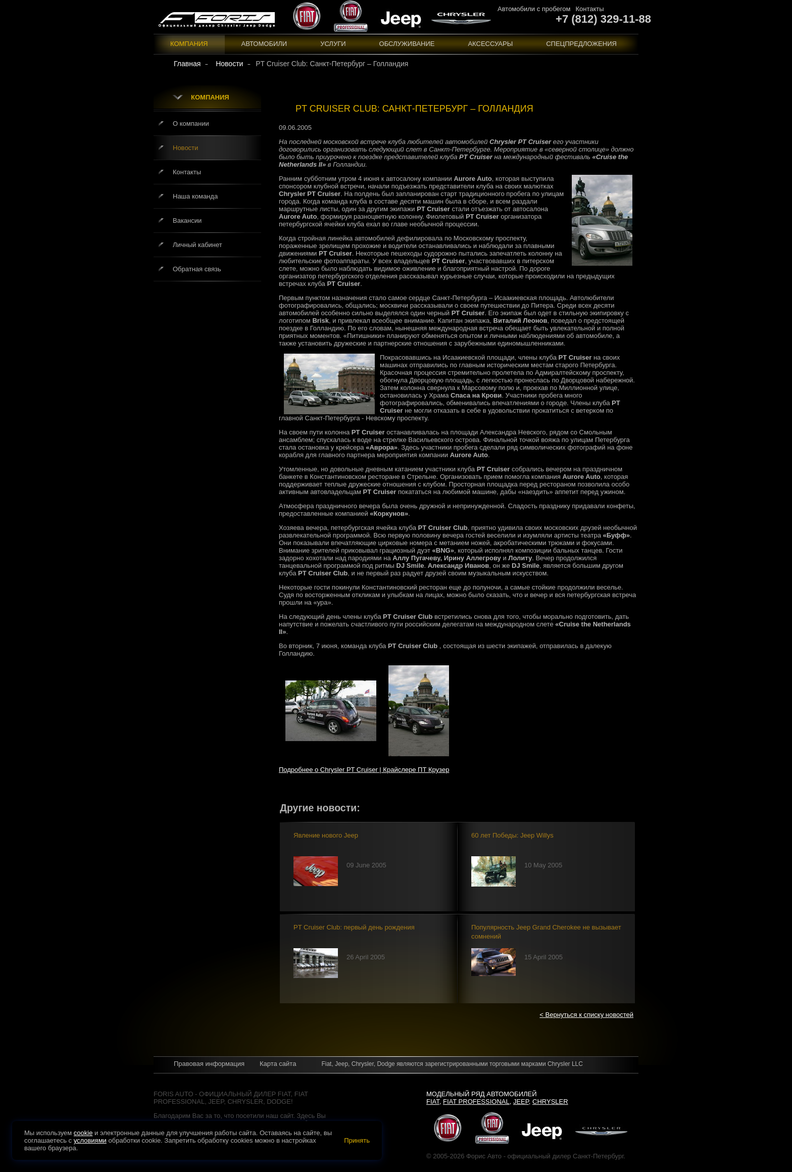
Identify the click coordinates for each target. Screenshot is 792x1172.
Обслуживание (407, 43)
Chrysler (550, 1101)
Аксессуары (490, 43)
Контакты (589, 9)
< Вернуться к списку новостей (586, 1014)
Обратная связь (197, 269)
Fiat (432, 1101)
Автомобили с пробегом (534, 9)
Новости (185, 148)
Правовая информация (209, 1063)
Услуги (332, 43)
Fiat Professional (476, 1101)
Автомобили (264, 43)
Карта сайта (278, 1063)
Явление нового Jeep (325, 835)
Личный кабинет (197, 245)
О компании (191, 123)
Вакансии (187, 220)
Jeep (521, 1101)
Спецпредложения (581, 43)
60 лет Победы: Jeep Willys (512, 835)
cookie (83, 1133)
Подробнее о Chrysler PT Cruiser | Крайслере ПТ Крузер (364, 769)
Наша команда (195, 196)
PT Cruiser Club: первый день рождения (354, 927)
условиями (90, 1140)
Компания (189, 43)
